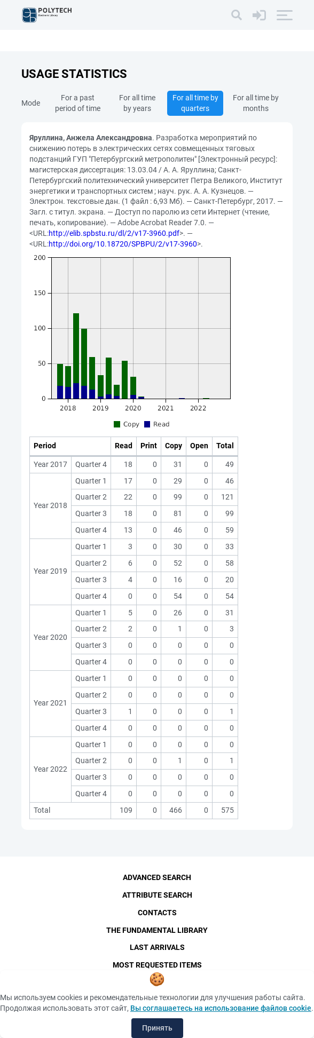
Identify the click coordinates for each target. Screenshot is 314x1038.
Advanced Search (157, 877)
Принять (157, 1028)
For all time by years (137, 103)
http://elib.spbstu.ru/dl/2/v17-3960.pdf (114, 233)
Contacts (157, 912)
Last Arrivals (157, 948)
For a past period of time (77, 103)
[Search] (236, 15)
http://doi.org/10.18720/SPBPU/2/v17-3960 (123, 244)
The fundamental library (157, 930)
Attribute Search (157, 895)
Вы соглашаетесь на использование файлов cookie (220, 1008)
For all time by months (256, 103)
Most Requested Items (157, 965)
